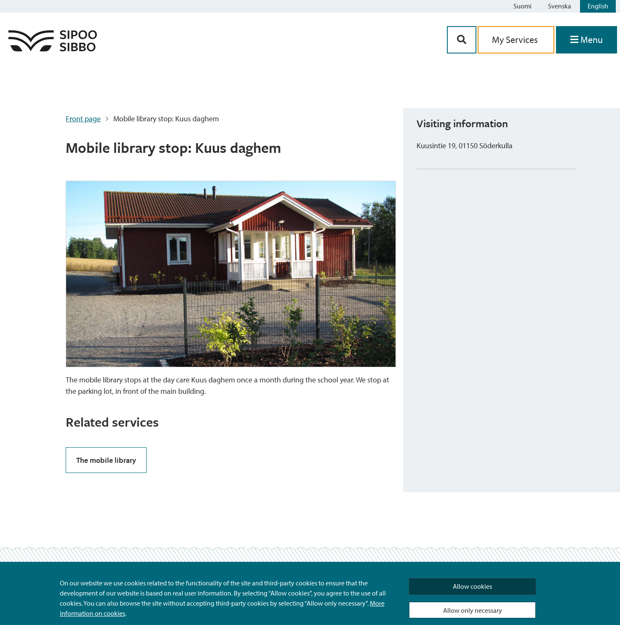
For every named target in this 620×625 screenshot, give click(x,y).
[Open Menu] (586, 39)
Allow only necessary (472, 610)
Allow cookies (472, 586)
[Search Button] (461, 39)
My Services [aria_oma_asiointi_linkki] (516, 39)
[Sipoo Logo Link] (52, 48)
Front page (83, 118)
